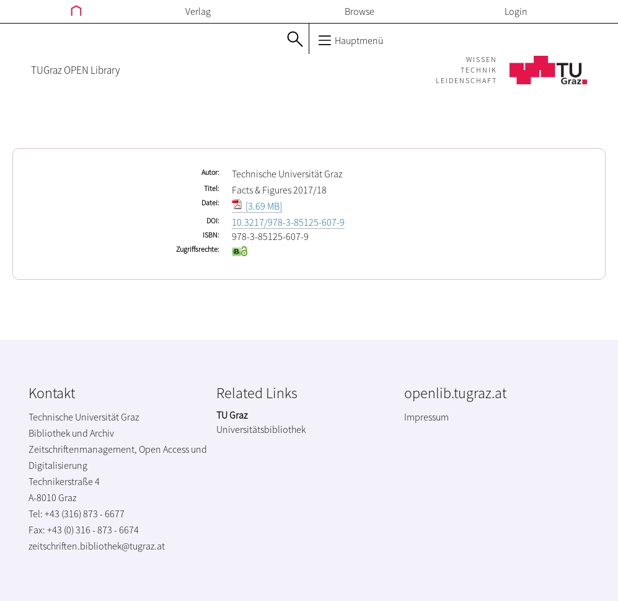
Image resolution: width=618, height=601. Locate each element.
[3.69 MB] (257, 206)
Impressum (426, 417)
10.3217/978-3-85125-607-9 (288, 222)
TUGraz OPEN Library (75, 70)
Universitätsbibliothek (261, 429)
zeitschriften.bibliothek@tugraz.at (97, 546)
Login (516, 11)
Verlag (198, 11)
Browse (359, 11)
